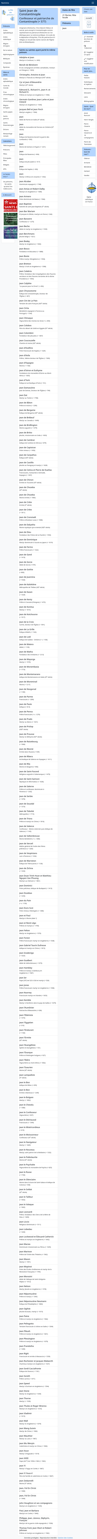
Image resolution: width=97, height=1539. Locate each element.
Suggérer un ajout (88, 53)
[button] (89, 22)
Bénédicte (87, 167)
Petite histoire (87, 76)
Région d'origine (6, 45)
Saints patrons (6, 117)
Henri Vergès (89, 120)
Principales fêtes (7, 159)
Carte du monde (6, 87)
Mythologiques (8, 54)
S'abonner (88, 47)
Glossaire (87, 93)
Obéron (87, 158)
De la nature (7, 50)
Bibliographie (89, 101)
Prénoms (6, 150)
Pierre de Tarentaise (88, 143)
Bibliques (6, 59)
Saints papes (7, 112)
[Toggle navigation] (93, 3)
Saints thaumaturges (8, 124)
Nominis (5, 3)
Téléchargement (9, 145)
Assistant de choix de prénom (88, 39)
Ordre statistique (7, 38)
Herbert (87, 171)
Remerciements (90, 88)
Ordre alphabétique (8, 31)
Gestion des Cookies (65, 1538)
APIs (4, 169)
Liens (86, 97)
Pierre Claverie (87, 125)
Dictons (6, 129)
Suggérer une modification (88, 61)
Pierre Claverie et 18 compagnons (89, 134)
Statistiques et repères (88, 83)
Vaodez (86, 175)
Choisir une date (88, 10)
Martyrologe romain (7, 135)
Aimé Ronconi (87, 114)
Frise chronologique (8, 93)
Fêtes (5, 154)
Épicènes (6, 67)
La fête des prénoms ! (10, 12)
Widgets (6, 165)
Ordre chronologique (8, 100)
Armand (87, 163)
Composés (7, 63)
